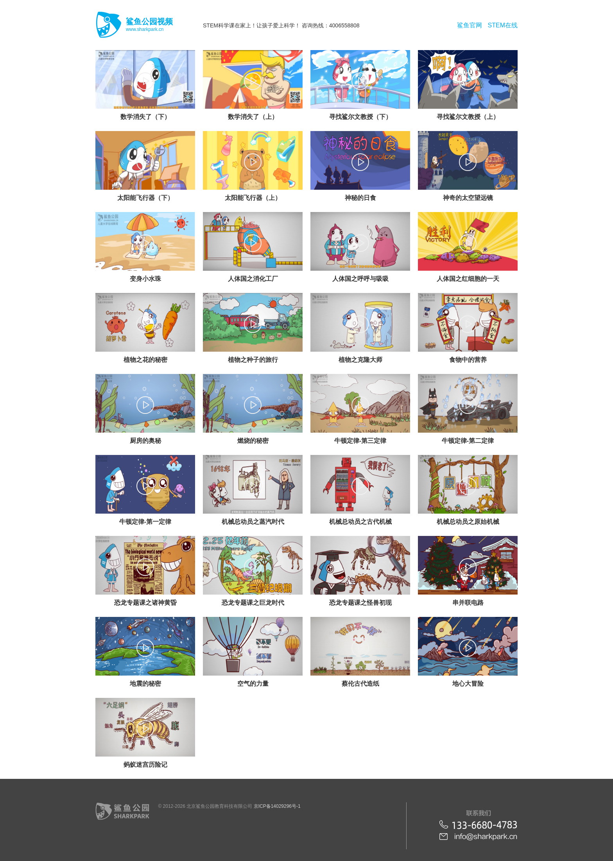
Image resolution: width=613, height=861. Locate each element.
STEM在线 (503, 25)
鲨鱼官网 (469, 25)
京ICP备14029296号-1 (277, 806)
